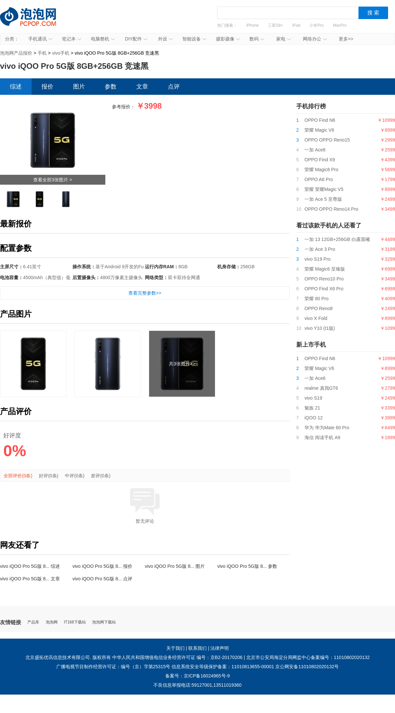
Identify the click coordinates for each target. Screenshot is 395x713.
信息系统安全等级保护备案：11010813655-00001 (222, 666)
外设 (165, 38)
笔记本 (71, 38)
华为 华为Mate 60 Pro (326, 427)
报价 (47, 86)
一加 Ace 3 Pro (319, 249)
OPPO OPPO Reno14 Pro (331, 209)
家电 (283, 38)
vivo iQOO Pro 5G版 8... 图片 (175, 566)
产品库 (33, 622)
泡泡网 (52, 622)
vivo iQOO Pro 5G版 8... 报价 (102, 566)
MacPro (340, 25)
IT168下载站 (75, 622)
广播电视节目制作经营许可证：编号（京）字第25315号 (113, 666)
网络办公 (315, 38)
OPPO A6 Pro (318, 179)
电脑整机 (103, 38)
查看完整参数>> (144, 293)
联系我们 (197, 648)
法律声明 (219, 648)
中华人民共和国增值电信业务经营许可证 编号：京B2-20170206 (177, 657)
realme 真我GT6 (321, 388)
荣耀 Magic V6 (319, 130)
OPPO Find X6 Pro (323, 288)
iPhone (252, 25)
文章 (142, 86)
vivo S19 (313, 398)
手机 (42, 53)
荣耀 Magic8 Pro (321, 169)
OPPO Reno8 (318, 308)
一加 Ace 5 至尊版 (323, 199)
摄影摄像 (228, 38)
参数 (111, 86)
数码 (257, 38)
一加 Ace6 (315, 149)
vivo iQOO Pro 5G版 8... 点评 (102, 578)
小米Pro (316, 25)
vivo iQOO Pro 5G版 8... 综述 (30, 566)
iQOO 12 (313, 417)
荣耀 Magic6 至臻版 (324, 269)
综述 (16, 86)
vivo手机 (60, 53)
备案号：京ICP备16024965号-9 (197, 675)
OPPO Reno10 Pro (324, 278)
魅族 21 (312, 407)
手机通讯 (40, 38)
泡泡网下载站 (104, 622)
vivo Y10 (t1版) (319, 328)
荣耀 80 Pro (316, 298)
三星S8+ (275, 25)
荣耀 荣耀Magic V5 (323, 189)
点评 (174, 86)
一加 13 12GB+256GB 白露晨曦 (337, 239)
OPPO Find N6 (319, 120)
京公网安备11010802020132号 (307, 666)
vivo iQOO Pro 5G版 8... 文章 (30, 578)
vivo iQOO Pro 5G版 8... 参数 (247, 566)
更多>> (346, 38)
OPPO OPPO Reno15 (327, 140)
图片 (79, 86)
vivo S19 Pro (317, 259)
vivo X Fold (315, 318)
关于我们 (175, 648)
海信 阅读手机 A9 (322, 437)
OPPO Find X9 (319, 159)
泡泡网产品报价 (34, 21)
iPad (296, 25)
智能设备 (194, 38)
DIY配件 (136, 38)
